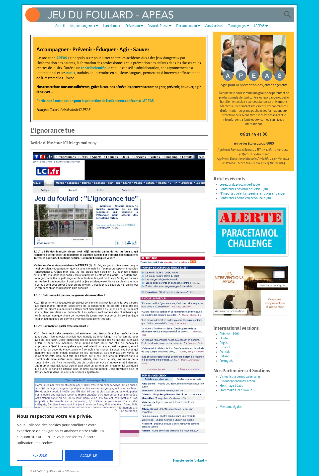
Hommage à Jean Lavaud (236, 390)
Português (226, 361)
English (224, 343)
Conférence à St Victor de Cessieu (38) (244, 189)
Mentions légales (230, 407)
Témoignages (239, 26)
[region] (65, 437)
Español (225, 347)
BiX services (72, 471)
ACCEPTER (88, 455)
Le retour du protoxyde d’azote (240, 184)
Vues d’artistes (214, 26)
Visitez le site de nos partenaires (240, 376)
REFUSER (39, 455)
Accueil (60, 26)
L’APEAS (262, 26)
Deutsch (225, 338)
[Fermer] (116, 410)
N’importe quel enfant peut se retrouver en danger (252, 193)
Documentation (189, 26)
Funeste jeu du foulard (190, 460)
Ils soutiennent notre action (237, 381)
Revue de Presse (160, 26)
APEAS (61, 58)
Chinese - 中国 (229, 334)
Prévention (135, 26)
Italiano (225, 356)
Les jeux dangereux (85, 26)
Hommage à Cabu (231, 385)
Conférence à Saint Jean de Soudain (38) (245, 198)
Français (225, 352)
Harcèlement (111, 26)
